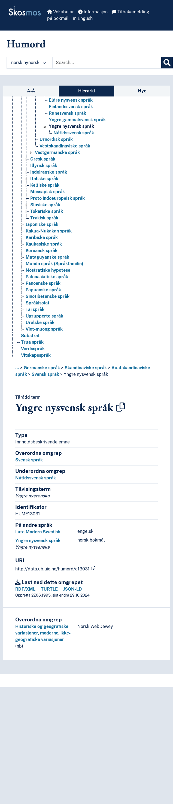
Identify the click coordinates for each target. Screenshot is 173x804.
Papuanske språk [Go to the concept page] (43, 289)
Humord (26, 44)
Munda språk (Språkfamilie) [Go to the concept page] (54, 263)
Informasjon (93, 11)
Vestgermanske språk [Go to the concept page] (57, 152)
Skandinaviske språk (86, 367)
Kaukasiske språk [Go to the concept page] (44, 244)
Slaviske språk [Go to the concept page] (45, 204)
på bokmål (58, 18)
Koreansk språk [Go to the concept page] (41, 250)
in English (83, 18)
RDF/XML (25, 589)
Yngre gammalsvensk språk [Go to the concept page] (77, 119)
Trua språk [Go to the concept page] (32, 342)
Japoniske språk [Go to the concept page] (42, 224)
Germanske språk (42, 367)
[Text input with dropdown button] (106, 63)
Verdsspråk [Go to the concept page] (33, 348)
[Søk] (167, 63)
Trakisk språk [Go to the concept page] (44, 217)
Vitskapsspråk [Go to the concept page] (36, 355)
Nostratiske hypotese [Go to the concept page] (48, 270)
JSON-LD (72, 589)
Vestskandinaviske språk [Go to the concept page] (65, 146)
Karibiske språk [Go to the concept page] (42, 237)
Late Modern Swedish (37, 531)
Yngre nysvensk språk (86, 374)
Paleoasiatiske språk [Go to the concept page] (47, 276)
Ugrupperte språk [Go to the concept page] (44, 316)
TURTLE (49, 589)
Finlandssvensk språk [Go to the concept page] (71, 106)
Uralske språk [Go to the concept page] (40, 322)
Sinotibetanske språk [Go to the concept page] (47, 296)
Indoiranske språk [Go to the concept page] (48, 172)
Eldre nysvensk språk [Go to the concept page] (71, 100)
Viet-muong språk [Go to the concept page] (44, 329)
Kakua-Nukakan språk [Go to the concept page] (49, 231)
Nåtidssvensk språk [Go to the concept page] (73, 132)
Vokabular (60, 11)
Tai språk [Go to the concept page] (35, 309)
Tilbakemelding (130, 11)
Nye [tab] (142, 90)
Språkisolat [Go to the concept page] (38, 303)
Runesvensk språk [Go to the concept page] (67, 113)
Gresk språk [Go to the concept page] (42, 159)
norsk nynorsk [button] (28, 62)
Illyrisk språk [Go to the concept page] (43, 165)
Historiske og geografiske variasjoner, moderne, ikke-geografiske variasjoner (43, 633)
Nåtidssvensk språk (35, 477)
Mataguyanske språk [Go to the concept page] (47, 257)
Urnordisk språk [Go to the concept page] (56, 139)
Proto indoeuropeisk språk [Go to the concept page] (57, 198)
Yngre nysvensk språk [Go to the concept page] (71, 126)
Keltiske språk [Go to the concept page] (44, 185)
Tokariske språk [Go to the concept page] (46, 211)
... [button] (17, 367)
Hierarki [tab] (86, 90)
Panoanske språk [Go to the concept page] (43, 283)
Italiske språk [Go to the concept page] (44, 178)
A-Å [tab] (31, 90)
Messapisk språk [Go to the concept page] (47, 191)
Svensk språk (45, 374)
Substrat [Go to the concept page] (30, 335)
